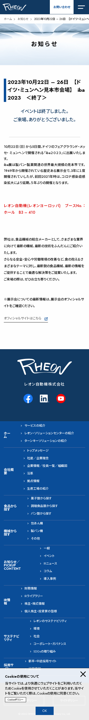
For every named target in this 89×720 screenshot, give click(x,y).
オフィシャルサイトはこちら (22, 318)
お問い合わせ (61, 7)
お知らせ (23, 19)
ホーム (8, 19)
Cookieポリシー (15, 699)
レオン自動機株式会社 (44, 384)
